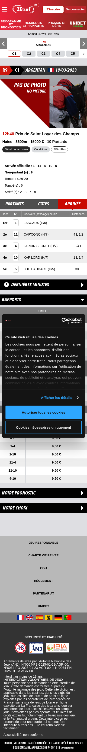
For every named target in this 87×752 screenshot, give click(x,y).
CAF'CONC (32, 234)
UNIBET (43, 606)
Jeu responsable (43, 542)
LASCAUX (32, 223)
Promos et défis (57, 24)
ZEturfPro (59, 149)
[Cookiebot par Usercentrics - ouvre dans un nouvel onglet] (62, 321)
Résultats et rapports (33, 24)
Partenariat (43, 593)
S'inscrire (53, 9)
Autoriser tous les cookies (43, 412)
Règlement (43, 580)
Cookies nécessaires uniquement (43, 427)
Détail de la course (16, 149)
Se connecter (75, 9)
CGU (43, 568)
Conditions (40, 149)
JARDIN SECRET (37, 246)
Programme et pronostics (11, 24)
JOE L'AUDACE (36, 269)
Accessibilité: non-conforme (23, 735)
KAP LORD (32, 257)
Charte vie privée (43, 555)
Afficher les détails (56, 398)
